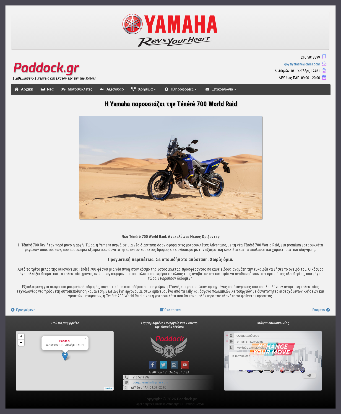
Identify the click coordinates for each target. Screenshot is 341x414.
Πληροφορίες (181, 89)
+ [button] (21, 336)
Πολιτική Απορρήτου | (169, 404)
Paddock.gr (45, 67)
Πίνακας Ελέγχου (194, 404)
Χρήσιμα (144, 89)
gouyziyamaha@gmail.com (150, 382)
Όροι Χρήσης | (145, 404)
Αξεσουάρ (112, 89)
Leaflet (108, 388)
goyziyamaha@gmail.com (302, 64)
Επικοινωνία (222, 89)
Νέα (47, 89)
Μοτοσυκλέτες (76, 89)
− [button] (21, 342)
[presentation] (260, 380)
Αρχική (24, 89)
